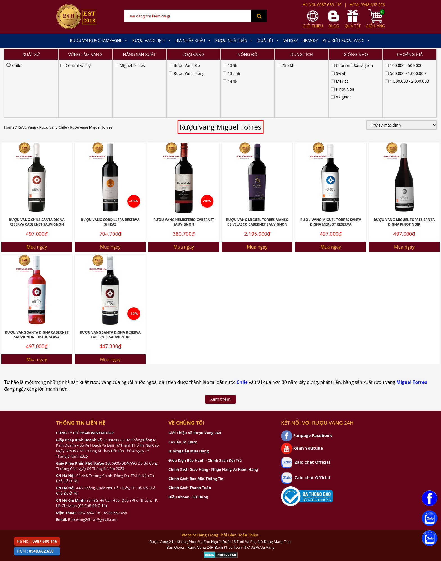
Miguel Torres (411, 324)
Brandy (310, 40)
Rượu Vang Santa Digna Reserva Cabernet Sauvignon (110, 277)
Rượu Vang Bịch (151, 40)
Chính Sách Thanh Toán (189, 429)
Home (9, 69)
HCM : (35, 551)
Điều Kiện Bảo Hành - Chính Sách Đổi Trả (205, 402)
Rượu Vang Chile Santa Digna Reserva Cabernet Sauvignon (37, 164)
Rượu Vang (27, 69)
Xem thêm (220, 341)
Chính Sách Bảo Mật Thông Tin (195, 420)
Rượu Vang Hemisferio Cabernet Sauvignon (183, 164)
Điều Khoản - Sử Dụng (188, 439)
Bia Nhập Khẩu (193, 40)
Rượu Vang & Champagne (99, 40)
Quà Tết (268, 40)
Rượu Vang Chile (53, 69)
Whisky (291, 40)
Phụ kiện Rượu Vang (346, 40)
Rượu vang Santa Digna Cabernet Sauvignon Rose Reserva (37, 277)
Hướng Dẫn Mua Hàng (188, 393)
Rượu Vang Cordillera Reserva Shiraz (110, 164)
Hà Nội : (37, 541)
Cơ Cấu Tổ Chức (182, 384)
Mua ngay (36, 189)
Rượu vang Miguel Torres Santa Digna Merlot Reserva (330, 164)
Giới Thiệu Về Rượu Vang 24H (194, 375)
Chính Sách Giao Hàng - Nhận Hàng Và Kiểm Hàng (213, 411)
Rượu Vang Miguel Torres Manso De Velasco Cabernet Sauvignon (257, 164)
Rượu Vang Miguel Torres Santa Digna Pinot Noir (404, 164)
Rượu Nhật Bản (234, 40)
